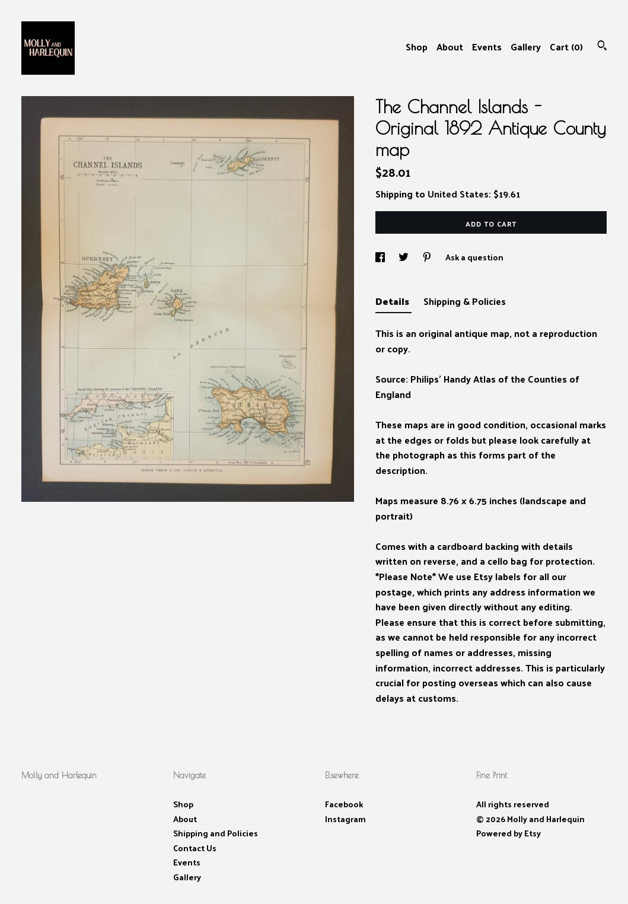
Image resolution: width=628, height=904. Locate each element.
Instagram (345, 818)
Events (487, 46)
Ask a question (474, 257)
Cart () (566, 46)
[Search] (602, 46)
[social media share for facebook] (381, 257)
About (449, 46)
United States (458, 193)
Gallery (526, 46)
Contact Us (194, 848)
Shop (417, 46)
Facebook (344, 804)
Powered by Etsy (508, 833)
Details (393, 301)
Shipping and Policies (215, 833)
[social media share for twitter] (404, 257)
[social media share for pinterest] (427, 257)
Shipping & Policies (464, 301)
